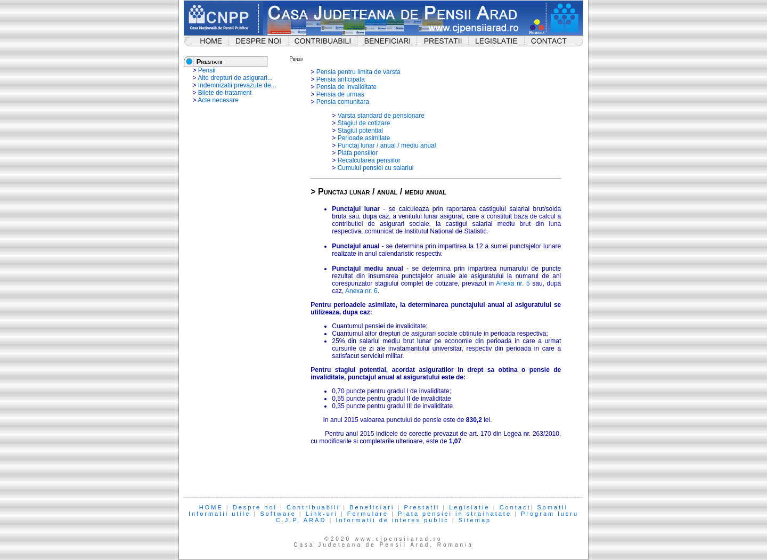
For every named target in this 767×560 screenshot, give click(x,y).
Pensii (207, 70)
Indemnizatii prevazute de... (237, 85)
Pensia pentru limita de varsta (358, 72)
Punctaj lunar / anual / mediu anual (387, 145)
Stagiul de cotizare (364, 123)
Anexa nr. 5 (512, 283)
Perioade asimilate (364, 138)
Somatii (552, 507)
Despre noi (255, 507)
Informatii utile (219, 513)
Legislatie (469, 507)
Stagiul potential (360, 130)
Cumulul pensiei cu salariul (376, 168)
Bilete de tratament (225, 92)
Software (278, 513)
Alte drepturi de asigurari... (235, 78)
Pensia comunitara (342, 101)
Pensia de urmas (340, 94)
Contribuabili (313, 507)
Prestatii (421, 507)
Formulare (367, 513)
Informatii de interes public (392, 520)
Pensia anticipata (340, 79)
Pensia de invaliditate (346, 87)
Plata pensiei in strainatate (454, 513)
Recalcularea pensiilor (369, 160)
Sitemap (475, 520)
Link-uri (322, 513)
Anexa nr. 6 (361, 291)
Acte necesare (218, 100)
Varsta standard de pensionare (381, 115)
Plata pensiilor (358, 153)
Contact (515, 507)
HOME (211, 507)
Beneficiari (371, 507)
